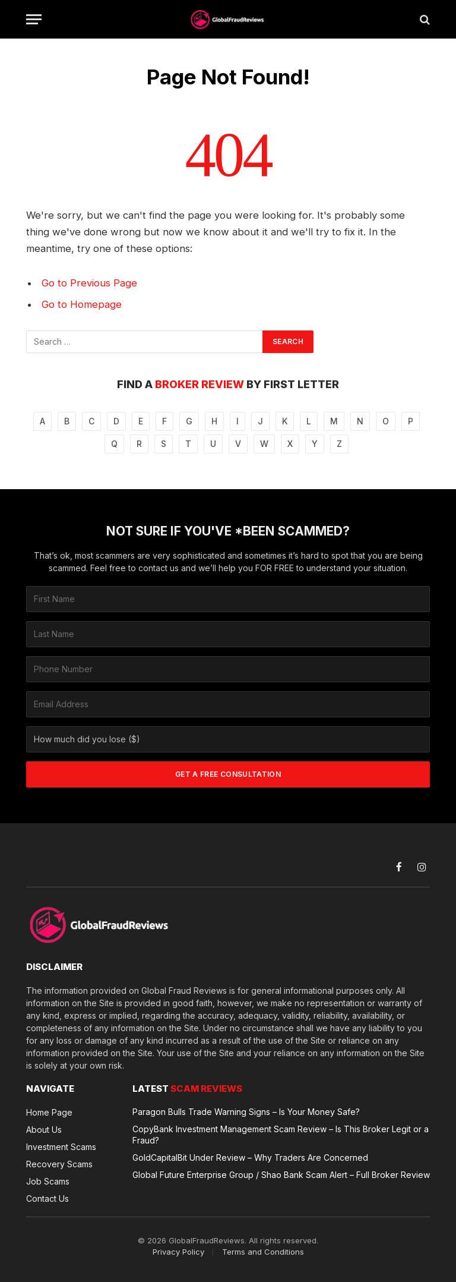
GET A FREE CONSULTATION (228, 774)
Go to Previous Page (89, 283)
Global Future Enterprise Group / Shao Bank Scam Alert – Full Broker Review (281, 1175)
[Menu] (34, 19)
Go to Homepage (82, 304)
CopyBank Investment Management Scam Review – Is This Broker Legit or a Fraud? (280, 1134)
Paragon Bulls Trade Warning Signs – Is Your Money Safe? (246, 1112)
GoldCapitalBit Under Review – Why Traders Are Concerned (250, 1157)
